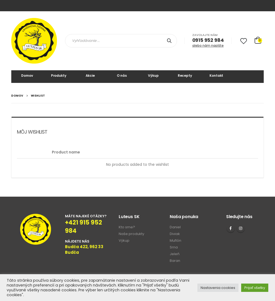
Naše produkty (131, 233)
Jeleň (174, 253)
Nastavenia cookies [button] (218, 287)
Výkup (153, 75)
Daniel (175, 227)
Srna (174, 247)
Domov (27, 75)
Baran (175, 260)
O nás (121, 75)
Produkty (58, 75)
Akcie (90, 75)
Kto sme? (127, 227)
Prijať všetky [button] (254, 287)
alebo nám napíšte (208, 45)
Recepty (185, 75)
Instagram (241, 228)
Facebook (231, 228)
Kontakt (216, 75)
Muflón (175, 240)
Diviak (175, 233)
